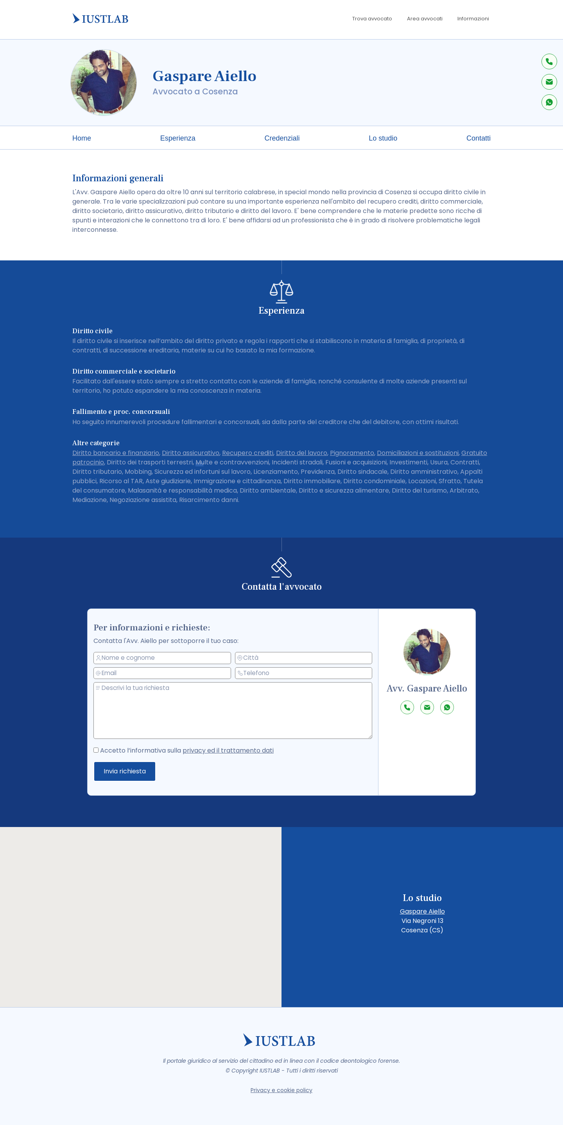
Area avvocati (425, 18)
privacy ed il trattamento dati (229, 750)
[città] (304, 657)
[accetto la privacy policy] (102, 748)
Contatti (478, 138)
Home (81, 138)
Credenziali (281, 138)
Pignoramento (352, 452)
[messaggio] (236, 710)
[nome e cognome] (166, 658)
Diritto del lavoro (301, 452)
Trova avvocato (372, 18)
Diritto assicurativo (190, 452)
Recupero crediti (247, 452)
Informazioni (473, 18)
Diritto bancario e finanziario (115, 452)
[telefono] (304, 672)
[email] (166, 673)
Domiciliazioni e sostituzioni (418, 452)
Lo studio (383, 138)
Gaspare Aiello (422, 911)
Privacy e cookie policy (281, 1090)
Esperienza (177, 138)
